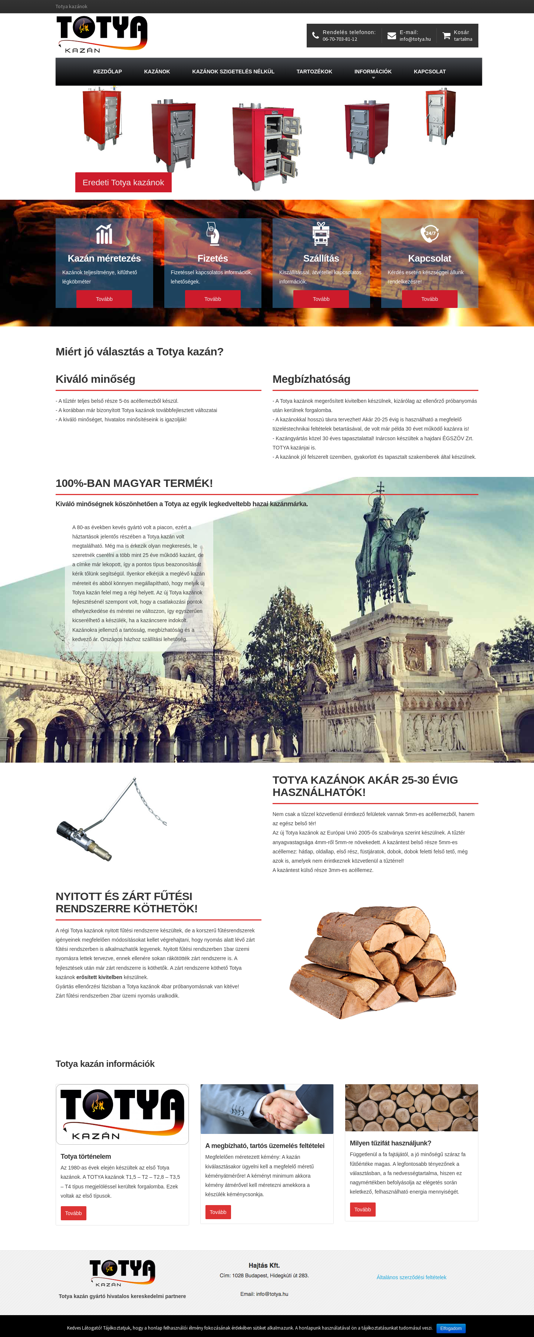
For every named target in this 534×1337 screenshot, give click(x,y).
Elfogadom (451, 1328)
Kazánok (157, 71)
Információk (373, 71)
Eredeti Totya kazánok (123, 182)
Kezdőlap (107, 71)
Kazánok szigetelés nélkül (233, 71)
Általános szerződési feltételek (411, 1277)
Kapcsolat (430, 71)
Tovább (104, 299)
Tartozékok (314, 71)
